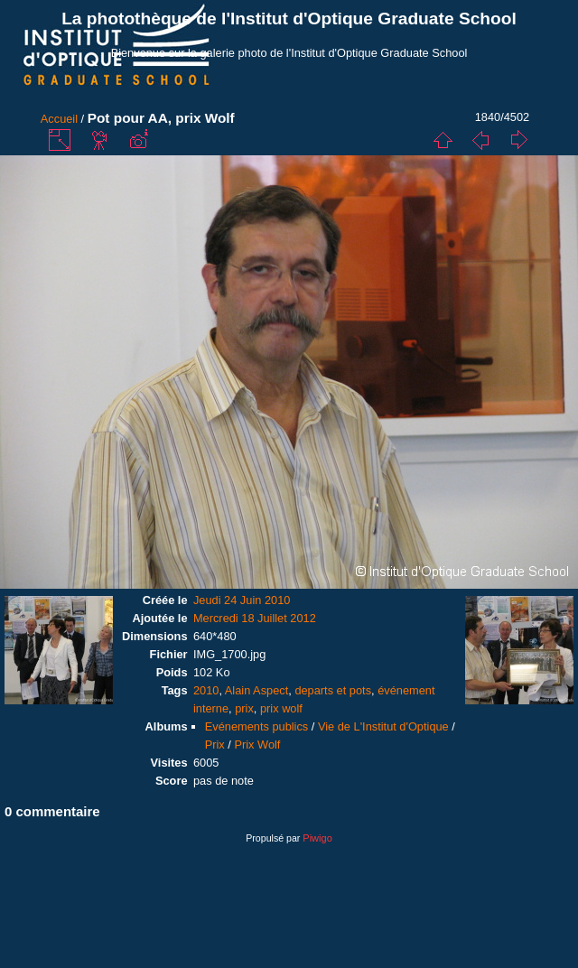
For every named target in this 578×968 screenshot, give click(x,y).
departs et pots (332, 690)
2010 (206, 690)
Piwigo (317, 838)
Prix (215, 744)
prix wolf (281, 708)
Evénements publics (257, 726)
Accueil (59, 119)
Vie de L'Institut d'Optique (383, 726)
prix (244, 708)
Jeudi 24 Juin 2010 (241, 600)
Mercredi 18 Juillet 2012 (254, 618)
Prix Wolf (257, 744)
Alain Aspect (256, 690)
